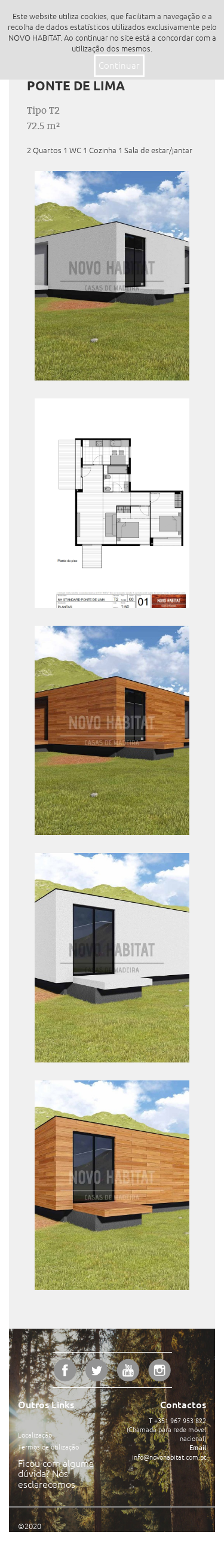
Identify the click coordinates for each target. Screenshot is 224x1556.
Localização (35, 1435)
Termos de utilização (48, 1447)
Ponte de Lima (76, 86)
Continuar (119, 65)
